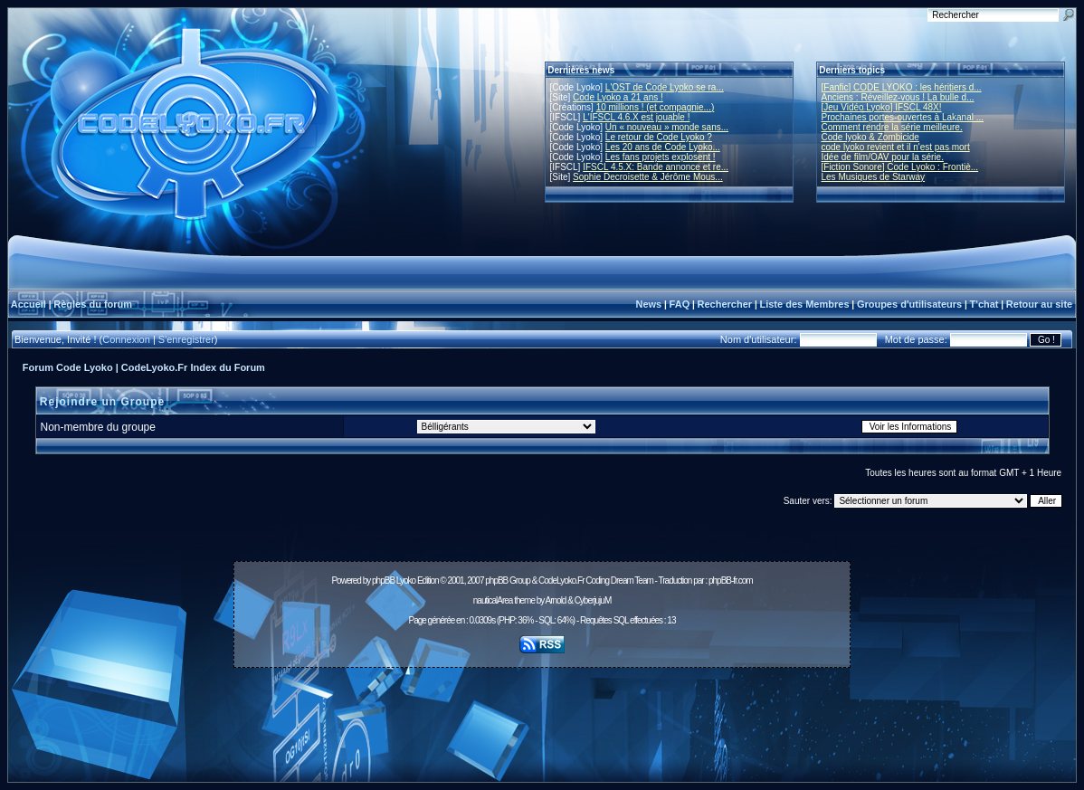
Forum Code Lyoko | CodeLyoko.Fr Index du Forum (144, 367)
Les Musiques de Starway (874, 177)
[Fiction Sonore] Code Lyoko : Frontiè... (900, 167)
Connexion (126, 339)
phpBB (383, 580)
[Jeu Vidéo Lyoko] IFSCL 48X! (882, 107)
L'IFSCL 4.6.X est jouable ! (636, 117)
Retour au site (1039, 304)
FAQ (680, 304)
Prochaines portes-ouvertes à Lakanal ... (903, 117)
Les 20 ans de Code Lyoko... (662, 147)
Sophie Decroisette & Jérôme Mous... (648, 177)
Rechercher (725, 304)
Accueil (28, 304)
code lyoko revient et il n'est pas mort (896, 147)
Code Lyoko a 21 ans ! (618, 97)
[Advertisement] (542, 715)
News (648, 304)
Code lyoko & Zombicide (870, 137)
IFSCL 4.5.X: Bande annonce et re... (655, 167)
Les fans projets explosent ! (660, 157)
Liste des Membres (804, 304)
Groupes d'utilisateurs (909, 304)
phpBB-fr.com (730, 580)
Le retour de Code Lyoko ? (658, 137)
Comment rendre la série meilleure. (892, 127)
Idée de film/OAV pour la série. (883, 157)
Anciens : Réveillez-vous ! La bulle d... (898, 97)
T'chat (984, 304)
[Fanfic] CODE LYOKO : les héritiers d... (902, 87)
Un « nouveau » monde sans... (666, 127)
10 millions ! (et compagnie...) (655, 107)
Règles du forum (92, 304)
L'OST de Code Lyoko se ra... (664, 87)
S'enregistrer (186, 339)
